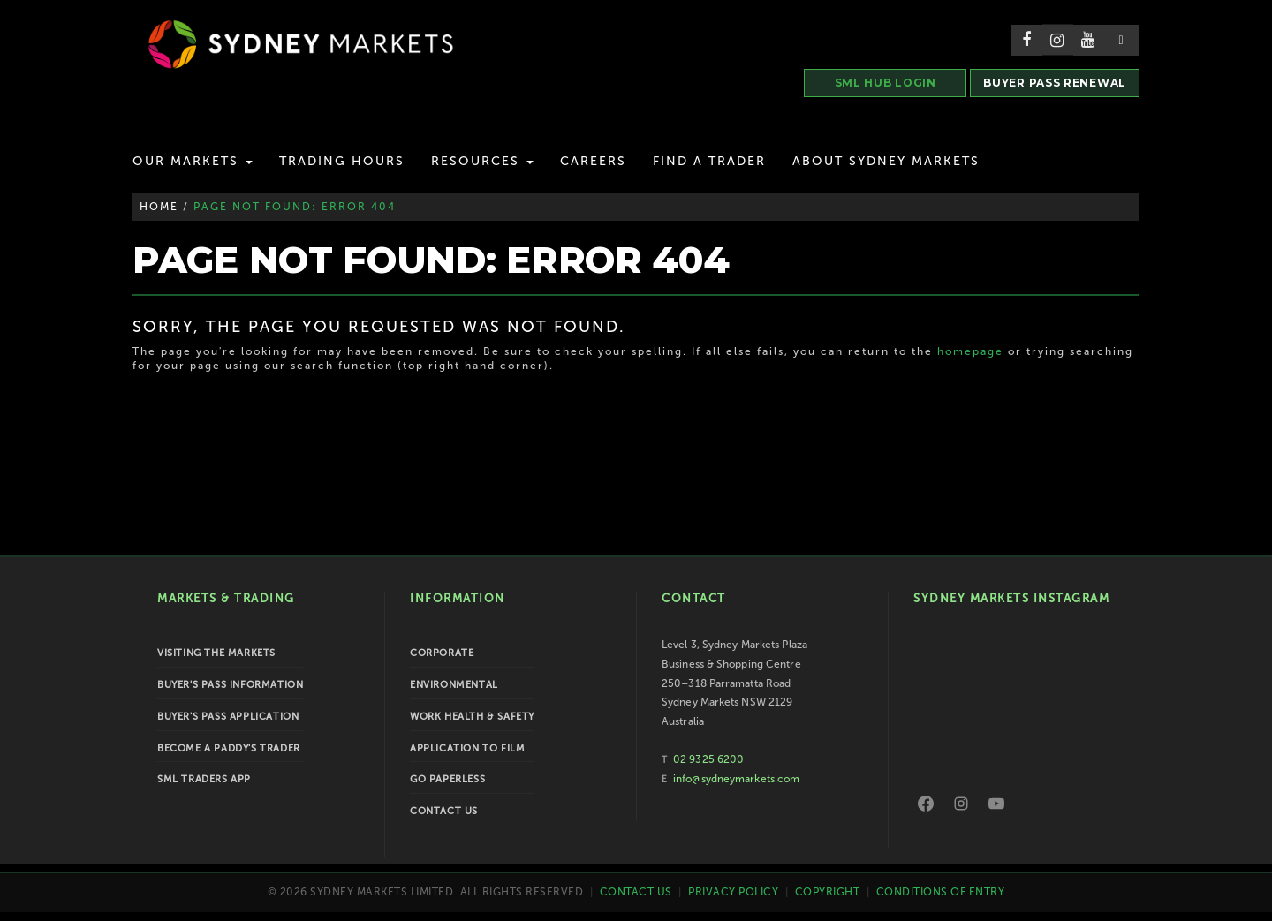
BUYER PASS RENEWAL (1054, 82)
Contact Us (444, 811)
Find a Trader (709, 161)
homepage (970, 351)
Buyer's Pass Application (228, 716)
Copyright (827, 892)
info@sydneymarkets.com (736, 779)
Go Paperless (447, 779)
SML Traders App (204, 779)
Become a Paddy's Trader (228, 748)
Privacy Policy (733, 892)
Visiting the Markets (216, 653)
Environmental (454, 685)
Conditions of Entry (940, 892)
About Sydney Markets (886, 161)
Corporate (441, 653)
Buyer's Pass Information (230, 685)
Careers (593, 161)
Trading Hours (342, 161)
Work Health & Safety (472, 716)
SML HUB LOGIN (885, 82)
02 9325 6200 (708, 759)
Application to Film (467, 748)
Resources (482, 161)
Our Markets (192, 161)
